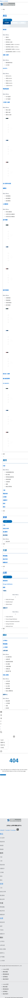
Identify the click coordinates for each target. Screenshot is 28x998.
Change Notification (8, 584)
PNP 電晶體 (8, 99)
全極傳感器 (8, 297)
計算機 (4, 497)
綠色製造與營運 (9, 661)
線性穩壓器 (8, 198)
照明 (4, 503)
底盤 (7, 484)
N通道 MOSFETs (9, 78)
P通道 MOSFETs (9, 80)
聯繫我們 (5, 562)
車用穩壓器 (8, 196)
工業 (4, 490)
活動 (7, 705)
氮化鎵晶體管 (6, 378)
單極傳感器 (8, 300)
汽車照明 (8, 481)
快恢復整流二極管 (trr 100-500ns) (12, 44)
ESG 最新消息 (9, 656)
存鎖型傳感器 (8, 302)
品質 (5, 573)
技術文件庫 (6, 528)
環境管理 (5, 580)
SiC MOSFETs (6, 383)
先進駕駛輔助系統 (10, 472)
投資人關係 (6, 675)
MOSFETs (5, 68)
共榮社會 (8, 668)
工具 (4, 525)
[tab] (7, 22)
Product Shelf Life (9, 616)
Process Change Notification (11, 619)
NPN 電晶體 (8, 96)
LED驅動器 (5, 204)
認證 (4, 587)
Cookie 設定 (6, 969)
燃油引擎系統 (9, 486)
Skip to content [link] (4, 1)
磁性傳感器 (6, 290)
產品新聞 (8, 701)
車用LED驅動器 (9, 211)
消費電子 (5, 500)
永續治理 (8, 659)
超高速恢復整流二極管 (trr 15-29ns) (13, 51)
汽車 (4, 466)
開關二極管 (8, 112)
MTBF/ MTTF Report (10, 599)
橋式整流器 (8, 39)
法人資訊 (8, 686)
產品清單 (8, 541)
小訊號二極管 (6, 102)
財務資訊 (8, 683)
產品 (5, 16)
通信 (4, 507)
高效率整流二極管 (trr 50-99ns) (12, 46)
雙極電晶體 (6, 89)
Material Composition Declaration (12, 621)
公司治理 (8, 681)
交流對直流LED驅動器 (10, 214)
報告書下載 (8, 671)
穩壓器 (4, 188)
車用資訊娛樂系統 (10, 477)
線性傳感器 (8, 305)
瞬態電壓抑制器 (9, 62)
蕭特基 (7, 37)
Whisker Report (9, 604)
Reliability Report (9, 602)
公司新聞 (8, 703)
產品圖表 (5, 531)
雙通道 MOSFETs (9, 83)
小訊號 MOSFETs (9, 85)
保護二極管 (6, 55)
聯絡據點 (5, 555)
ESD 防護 (7, 65)
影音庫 (7, 708)
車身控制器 (8, 479)
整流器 (4, 29)
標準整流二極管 (9, 42)
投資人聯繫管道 (9, 690)
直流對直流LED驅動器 (10, 216)
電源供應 (5, 493)
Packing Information (10, 623)
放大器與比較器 (7, 183)
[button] (15, 35)
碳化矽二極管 (6, 373)
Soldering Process (9, 626)
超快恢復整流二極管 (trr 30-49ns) (12, 49)
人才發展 (5, 647)
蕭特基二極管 (8, 114)
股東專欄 (8, 688)
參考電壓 (5, 220)
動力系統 (8, 474)
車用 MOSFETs (8, 76)
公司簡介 (5, 640)
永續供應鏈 (8, 666)
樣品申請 (5, 559)
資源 (5, 517)
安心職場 (8, 664)
